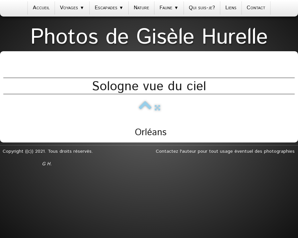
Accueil (41, 8)
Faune (168, 8)
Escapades (109, 8)
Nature (141, 8)
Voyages (72, 8)
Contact (256, 8)
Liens (230, 8)
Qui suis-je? (202, 8)
